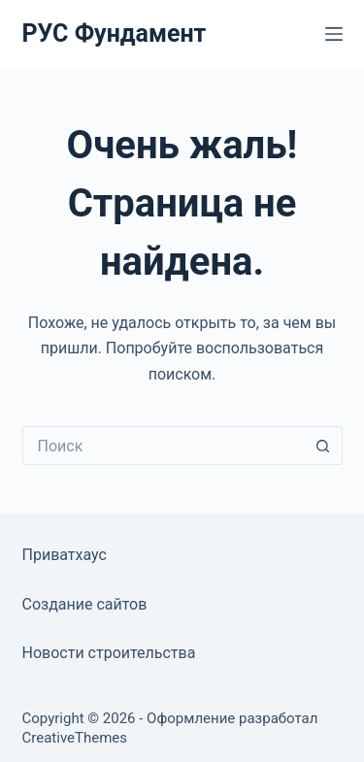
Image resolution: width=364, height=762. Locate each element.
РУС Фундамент (114, 33)
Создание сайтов (85, 604)
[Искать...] (163, 445)
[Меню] (334, 34)
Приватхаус (64, 555)
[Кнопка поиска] (323, 445)
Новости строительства (109, 653)
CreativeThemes (75, 737)
